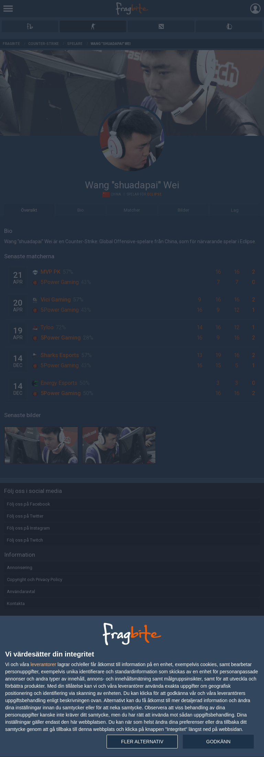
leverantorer (43, 664)
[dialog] (132, 686)
